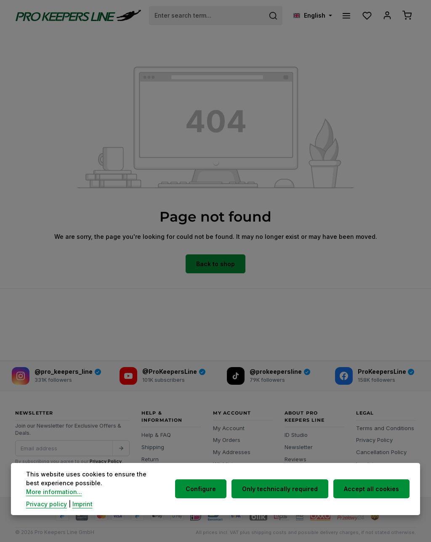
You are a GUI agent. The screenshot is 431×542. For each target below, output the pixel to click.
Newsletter (299, 445)
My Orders (226, 438)
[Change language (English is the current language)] (310, 14)
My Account (229, 426)
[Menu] (344, 14)
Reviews (295, 457)
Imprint (365, 462)
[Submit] (120, 446)
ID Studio (296, 433)
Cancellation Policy (381, 450)
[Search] (271, 14)
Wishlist (223, 462)
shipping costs (269, 531)
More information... (117, 491)
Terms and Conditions (385, 426)
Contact (151, 469)
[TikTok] (269, 374)
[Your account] (385, 14)
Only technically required (282, 493)
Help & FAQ (156, 433)
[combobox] (206, 14)
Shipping (152, 445)
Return (150, 457)
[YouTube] (162, 374)
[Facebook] (375, 374)
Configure (204, 493)
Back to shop (215, 262)
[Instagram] (56, 374)
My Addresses (231, 450)
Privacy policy (46, 504)
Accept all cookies (371, 493)
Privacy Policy (106, 460)
